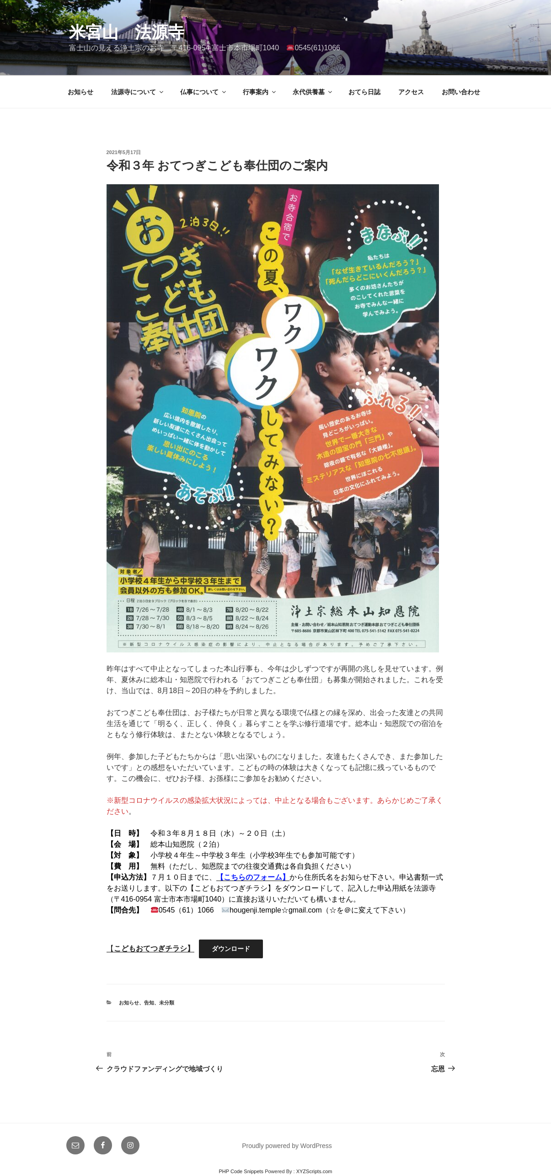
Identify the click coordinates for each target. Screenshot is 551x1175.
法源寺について (138, 92)
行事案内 (260, 92)
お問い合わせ (461, 92)
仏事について (203, 92)
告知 (149, 1002)
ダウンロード (231, 948)
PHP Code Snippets (241, 1171)
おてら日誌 (364, 92)
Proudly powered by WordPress (287, 1145)
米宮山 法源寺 (126, 32)
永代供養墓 (313, 92)
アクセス (411, 92)
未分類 (166, 1002)
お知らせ (80, 92)
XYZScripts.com (314, 1171)
